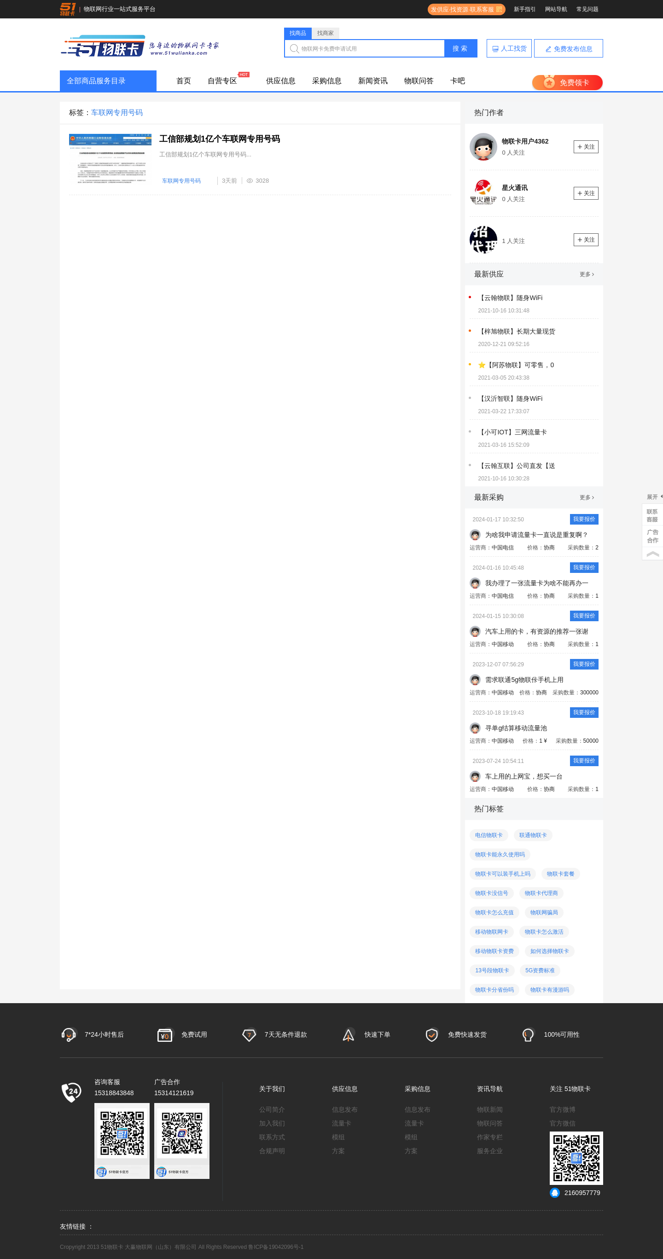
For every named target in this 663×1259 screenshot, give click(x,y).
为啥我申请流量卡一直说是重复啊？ (536, 534)
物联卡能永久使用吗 (500, 854)
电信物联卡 (489, 835)
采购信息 (327, 81)
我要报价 (584, 519)
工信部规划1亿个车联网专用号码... (205, 154)
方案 (338, 1151)
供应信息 (281, 81)
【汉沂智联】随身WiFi (510, 398)
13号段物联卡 (492, 970)
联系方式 (272, 1137)
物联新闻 (490, 1109)
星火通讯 (515, 187)
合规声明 (272, 1151)
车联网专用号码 (181, 181)
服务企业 (490, 1151)
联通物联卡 (533, 835)
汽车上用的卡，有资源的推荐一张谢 (536, 631)
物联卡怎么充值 (494, 912)
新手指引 (525, 9)
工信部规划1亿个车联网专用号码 (219, 139)
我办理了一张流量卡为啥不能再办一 (536, 583)
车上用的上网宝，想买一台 (524, 776)
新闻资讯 (373, 81)
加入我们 (272, 1123)
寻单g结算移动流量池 (516, 728)
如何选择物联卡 (549, 951)
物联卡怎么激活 (544, 932)
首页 (183, 81)
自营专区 (222, 81)
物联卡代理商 (541, 893)
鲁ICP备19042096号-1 (275, 1247)
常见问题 (587, 9)
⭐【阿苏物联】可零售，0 (516, 365)
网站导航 (556, 9)
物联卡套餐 (561, 874)
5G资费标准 (540, 970)
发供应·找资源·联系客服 (461, 9)
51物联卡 (577, 1088)
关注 (586, 147)
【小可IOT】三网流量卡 (512, 432)
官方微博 (563, 1109)
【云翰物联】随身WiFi (510, 297)
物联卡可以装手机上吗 (502, 874)
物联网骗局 (544, 912)
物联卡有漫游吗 (549, 990)
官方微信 (563, 1123)
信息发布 (345, 1109)
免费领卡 (574, 83)
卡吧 (457, 81)
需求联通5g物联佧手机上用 (524, 679)
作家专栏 (490, 1137)
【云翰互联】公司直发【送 (516, 465)
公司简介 (272, 1109)
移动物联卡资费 (494, 951)
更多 (587, 274)
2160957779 (575, 1193)
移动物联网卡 (491, 932)
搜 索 (460, 48)
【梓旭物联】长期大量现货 (516, 331)
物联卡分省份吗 (494, 990)
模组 (338, 1137)
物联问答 (419, 81)
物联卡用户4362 (525, 141)
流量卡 (341, 1123)
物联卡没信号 (491, 893)
